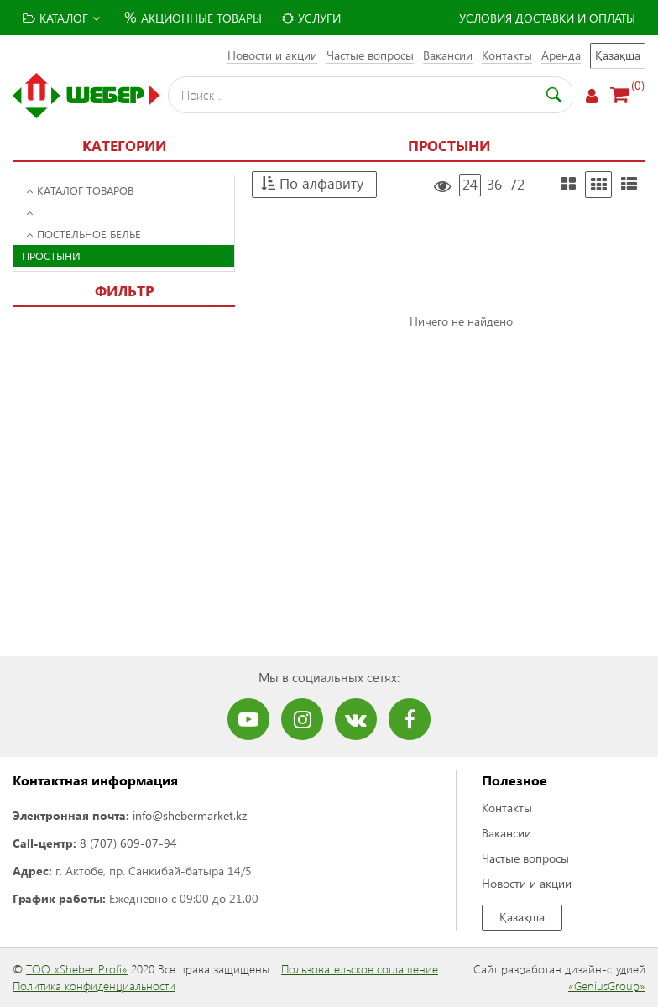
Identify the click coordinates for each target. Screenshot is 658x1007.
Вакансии (448, 55)
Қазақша (617, 55)
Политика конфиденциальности (94, 986)
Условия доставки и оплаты (547, 18)
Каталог (61, 18)
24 (470, 184)
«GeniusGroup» (606, 986)
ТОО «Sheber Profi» (77, 969)
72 (517, 184)
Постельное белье (83, 234)
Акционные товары (191, 16)
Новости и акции (272, 55)
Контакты (507, 55)
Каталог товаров (79, 190)
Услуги (311, 18)
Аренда (561, 55)
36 (494, 184)
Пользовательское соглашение (359, 969)
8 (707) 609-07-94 (128, 843)
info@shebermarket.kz (190, 815)
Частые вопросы (370, 55)
